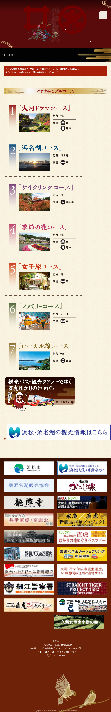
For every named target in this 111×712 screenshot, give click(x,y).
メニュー (103, 15)
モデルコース (11, 55)
